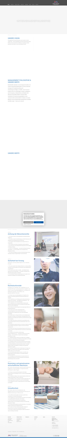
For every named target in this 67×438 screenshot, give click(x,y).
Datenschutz (29, 224)
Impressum (25, 224)
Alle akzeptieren (38, 222)
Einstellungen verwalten (28, 222)
